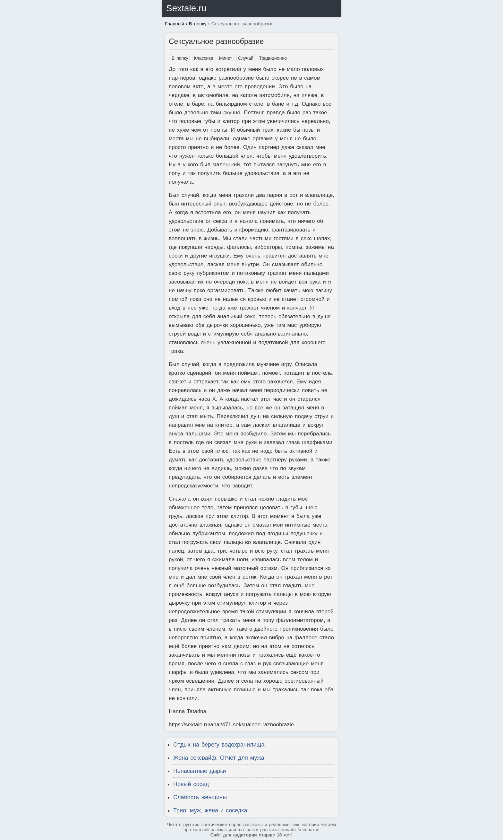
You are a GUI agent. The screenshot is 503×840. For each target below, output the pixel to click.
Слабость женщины (200, 797)
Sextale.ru (186, 8)
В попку (180, 58)
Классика (203, 58)
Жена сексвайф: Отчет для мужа (218, 758)
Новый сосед (191, 784)
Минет (225, 58)
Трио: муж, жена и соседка (210, 810)
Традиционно (273, 58)
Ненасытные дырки (199, 771)
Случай (245, 58)
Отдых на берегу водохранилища (218, 744)
